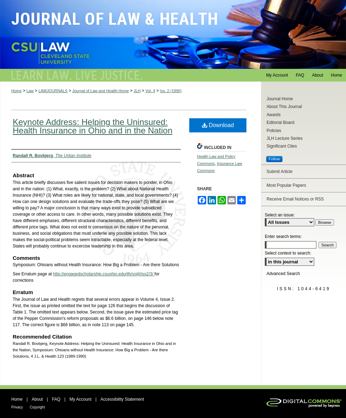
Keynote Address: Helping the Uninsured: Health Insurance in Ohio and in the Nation (92, 126)
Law (30, 91)
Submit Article (279, 171)
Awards (274, 114)
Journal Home (280, 98)
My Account (80, 399)
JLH (137, 91)
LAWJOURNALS (52, 91)
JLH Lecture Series (285, 138)
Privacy (17, 407)
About (37, 399)
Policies (274, 130)
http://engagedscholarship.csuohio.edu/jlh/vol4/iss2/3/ (104, 273)
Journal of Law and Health (173, 34)
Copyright (37, 407)
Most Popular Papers (286, 185)
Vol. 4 (150, 91)
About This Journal (284, 106)
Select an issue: (280, 215)
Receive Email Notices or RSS (295, 199)
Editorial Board (280, 122)
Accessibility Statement (122, 399)
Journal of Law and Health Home (100, 91)
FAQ (56, 399)
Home (16, 91)
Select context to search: (288, 253)
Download (218, 125)
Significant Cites (282, 146)
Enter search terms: (283, 236)
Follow (274, 159)
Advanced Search (283, 273)
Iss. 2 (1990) (170, 91)
